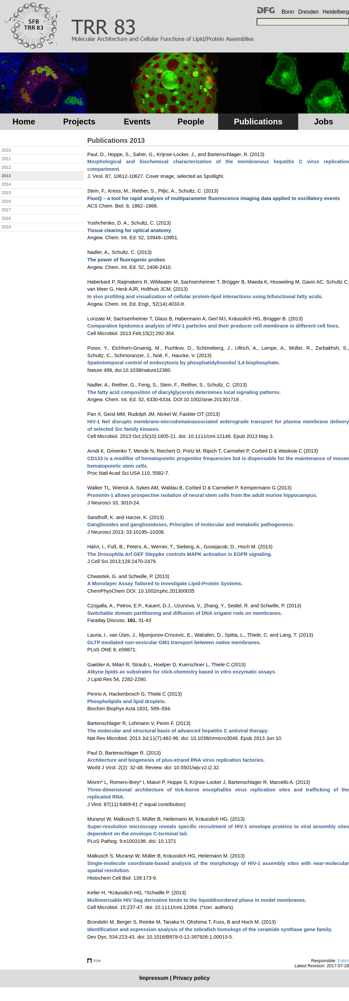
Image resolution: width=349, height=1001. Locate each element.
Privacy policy (191, 978)
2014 (6, 184)
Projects (79, 121)
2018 (6, 218)
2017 (6, 210)
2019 (6, 227)
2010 (6, 150)
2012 (6, 167)
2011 (6, 158)
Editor (343, 960)
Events (137, 121)
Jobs (323, 121)
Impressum (153, 978)
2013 (6, 175)
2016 (6, 201)
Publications (258, 121)
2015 (6, 193)
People (191, 121)
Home (24, 121)
